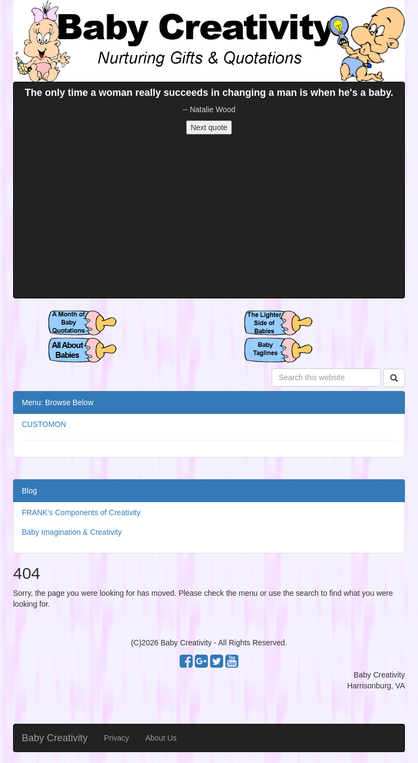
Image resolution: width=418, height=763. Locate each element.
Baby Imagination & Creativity (72, 532)
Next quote (209, 127)
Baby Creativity (55, 738)
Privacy (116, 738)
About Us (161, 738)
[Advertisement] (209, 216)
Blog (29, 490)
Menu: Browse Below (58, 402)
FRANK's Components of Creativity (81, 512)
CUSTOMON (44, 424)
